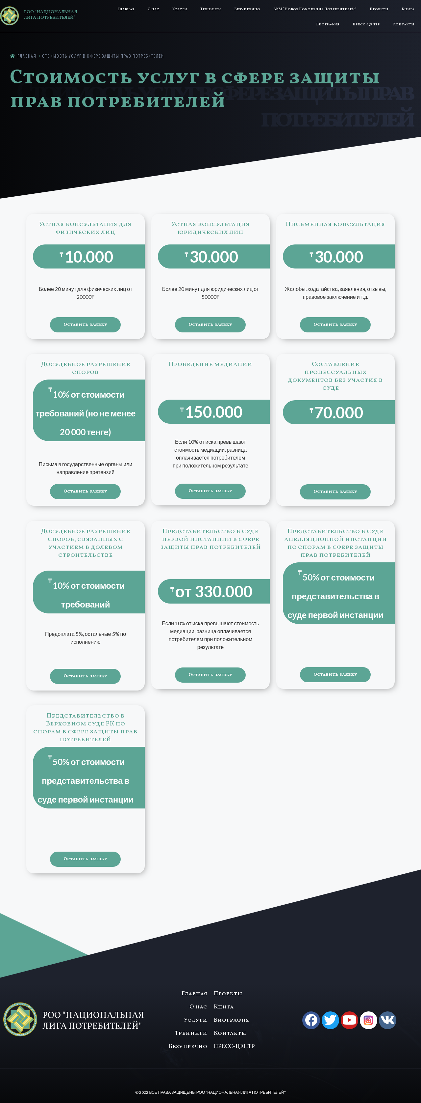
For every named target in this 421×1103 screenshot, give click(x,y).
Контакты (403, 24)
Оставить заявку (85, 325)
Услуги (179, 9)
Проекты (379, 9)
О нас (153, 9)
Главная (126, 9)
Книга (408, 9)
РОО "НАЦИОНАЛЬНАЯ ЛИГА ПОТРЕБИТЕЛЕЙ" (50, 15)
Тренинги (210, 9)
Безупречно (247, 9)
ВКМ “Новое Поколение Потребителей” (315, 9)
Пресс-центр (366, 24)
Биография (327, 24)
